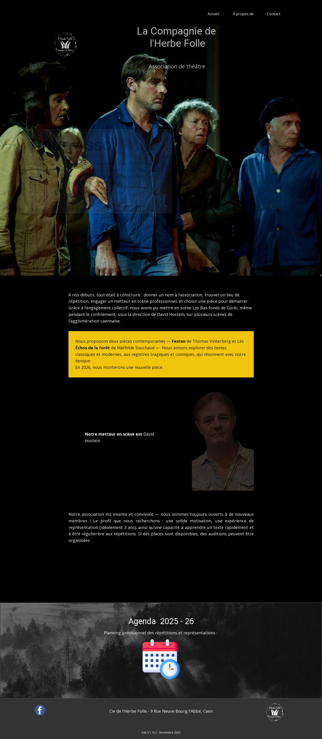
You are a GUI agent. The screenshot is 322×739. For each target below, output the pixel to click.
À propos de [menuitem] (243, 13)
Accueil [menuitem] (213, 13)
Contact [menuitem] (273, 13)
